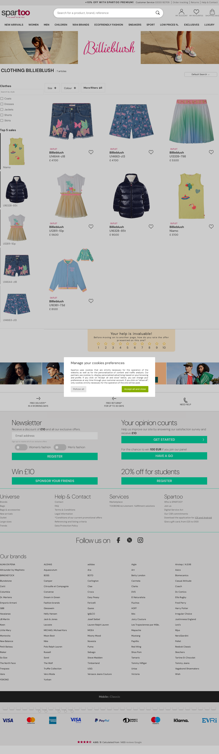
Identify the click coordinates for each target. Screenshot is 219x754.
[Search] (157, 13)
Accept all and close (135, 389)
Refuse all (78, 389)
